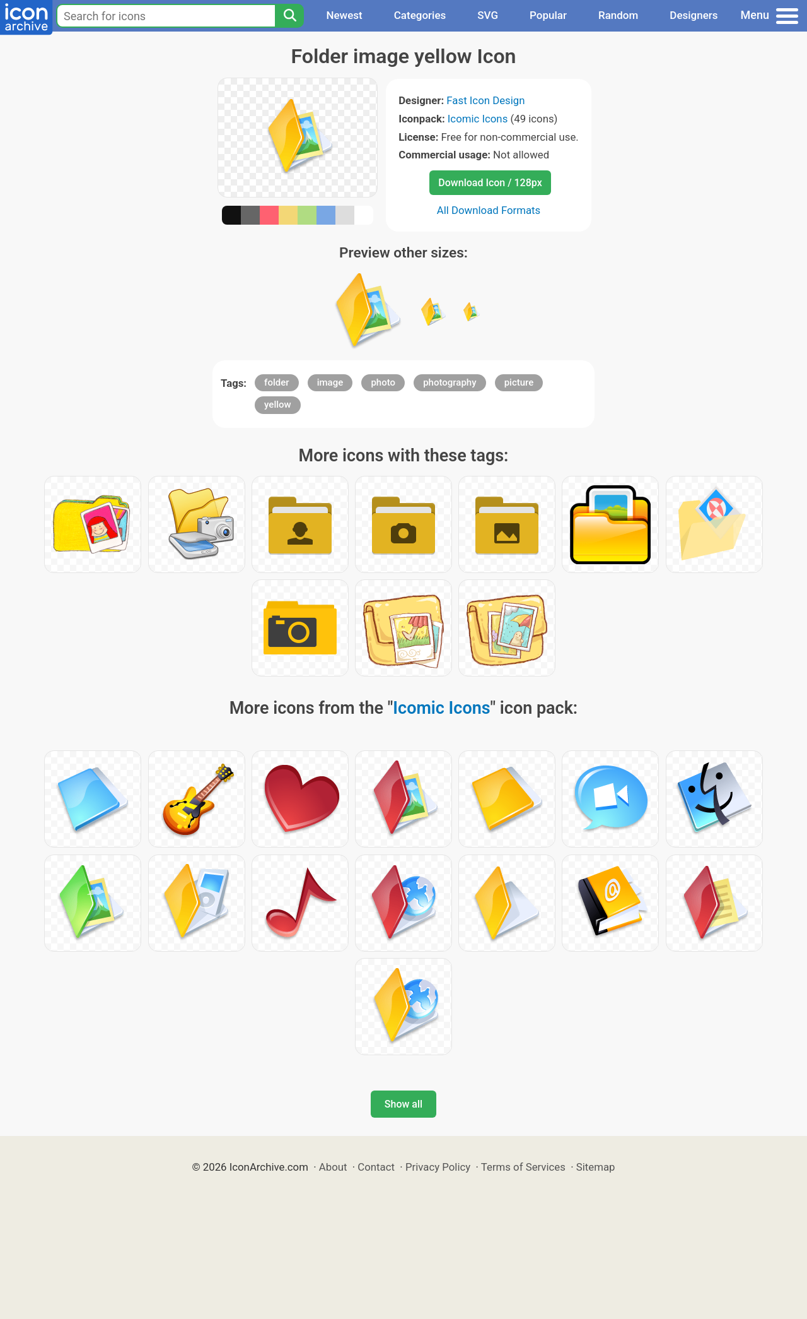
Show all (403, 1104)
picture (519, 382)
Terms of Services (523, 1167)
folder (276, 382)
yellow (277, 404)
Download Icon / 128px (490, 183)
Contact (376, 1167)
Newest (344, 15)
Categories (420, 15)
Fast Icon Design (485, 100)
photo (383, 382)
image (330, 382)
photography (449, 382)
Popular (548, 15)
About (333, 1167)
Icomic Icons (478, 118)
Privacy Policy (437, 1167)
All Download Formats (489, 210)
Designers (693, 15)
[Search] (289, 16)
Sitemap (595, 1167)
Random (618, 15)
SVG (487, 15)
